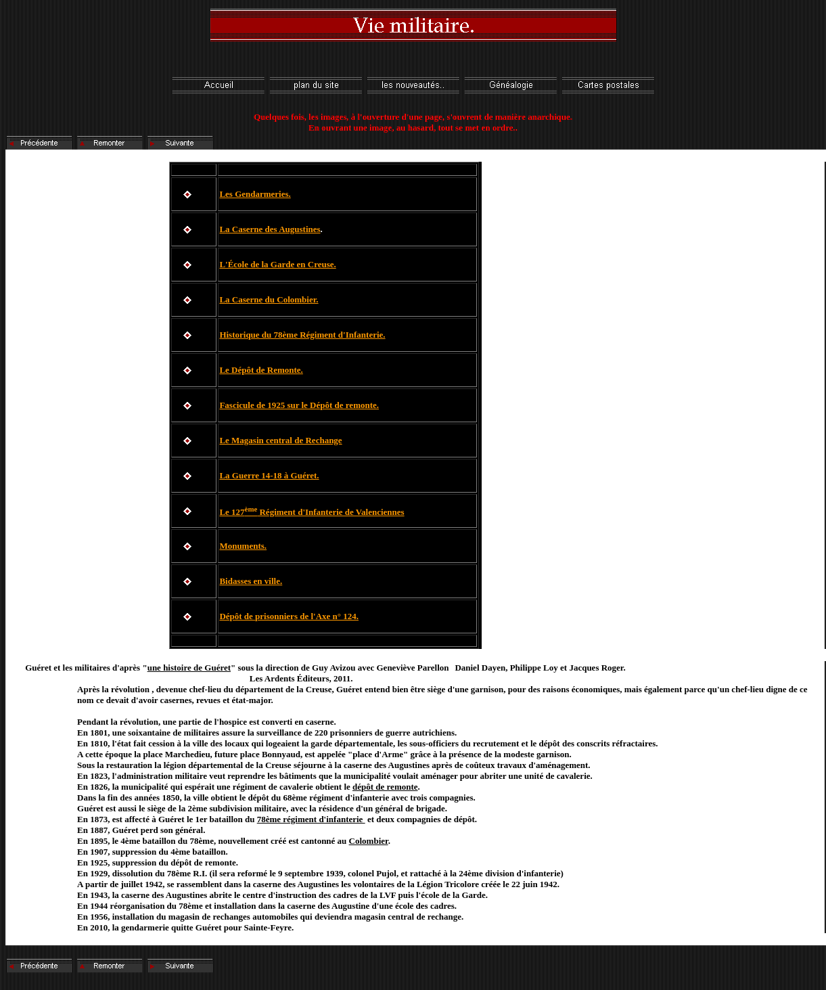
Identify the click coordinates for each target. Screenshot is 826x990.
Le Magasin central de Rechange (280, 440)
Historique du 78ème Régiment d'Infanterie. (302, 335)
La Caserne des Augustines (269, 229)
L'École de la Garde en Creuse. (277, 264)
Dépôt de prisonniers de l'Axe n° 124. (289, 616)
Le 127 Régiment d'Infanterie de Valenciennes (311, 512)
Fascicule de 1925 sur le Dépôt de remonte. (299, 405)
